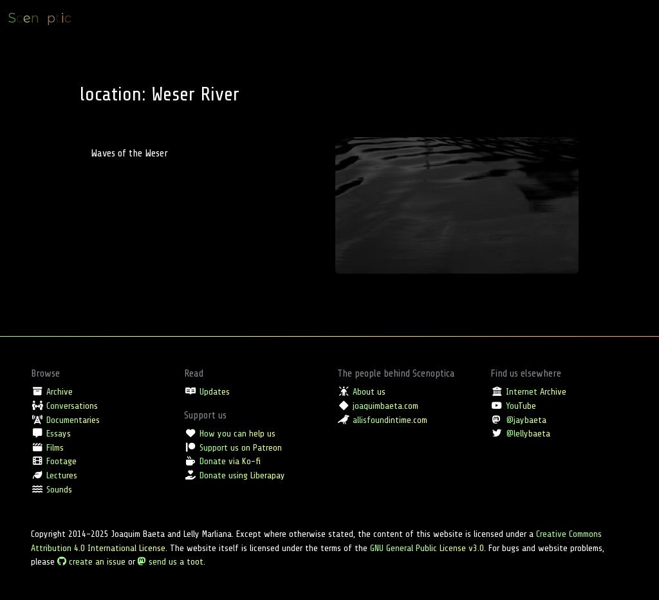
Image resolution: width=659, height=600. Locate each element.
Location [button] (547, 18)
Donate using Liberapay (242, 475)
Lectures (61, 475)
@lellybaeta (528, 433)
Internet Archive (536, 391)
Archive (59, 391)
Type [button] (511, 18)
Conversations (72, 405)
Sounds (59, 489)
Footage (61, 461)
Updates (215, 391)
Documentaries (73, 420)
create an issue (91, 561)
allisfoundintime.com (390, 420)
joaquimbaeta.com (385, 405)
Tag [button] (582, 18)
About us (369, 391)
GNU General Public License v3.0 (427, 548)
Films (55, 447)
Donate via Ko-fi (230, 461)
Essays (58, 433)
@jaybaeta (526, 420)
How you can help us (237, 433)
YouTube (521, 405)
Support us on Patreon (241, 447)
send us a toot (170, 561)
